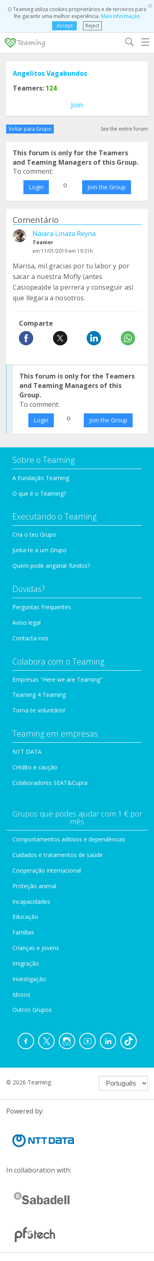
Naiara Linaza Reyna (64, 233)
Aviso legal (26, 622)
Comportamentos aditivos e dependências (68, 839)
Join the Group (106, 187)
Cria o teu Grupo (34, 534)
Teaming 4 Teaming (39, 695)
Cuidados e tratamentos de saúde (57, 855)
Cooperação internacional (46, 870)
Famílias (23, 932)
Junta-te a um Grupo (39, 550)
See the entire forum (124, 128)
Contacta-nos (30, 638)
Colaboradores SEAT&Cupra (49, 783)
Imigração (25, 963)
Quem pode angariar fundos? (51, 565)
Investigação (29, 979)
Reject (92, 25)
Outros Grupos (32, 1010)
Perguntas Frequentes (41, 607)
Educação (25, 917)
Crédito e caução (34, 767)
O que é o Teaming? (39, 493)
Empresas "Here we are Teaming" (57, 679)
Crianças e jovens (35, 948)
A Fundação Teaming (40, 478)
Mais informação (120, 16)
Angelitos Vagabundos (50, 73)
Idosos (21, 994)
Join (77, 104)
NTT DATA (26, 751)
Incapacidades (31, 901)
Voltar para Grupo (30, 128)
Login (36, 187)
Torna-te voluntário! (38, 710)
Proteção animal (34, 886)
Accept (65, 25)
